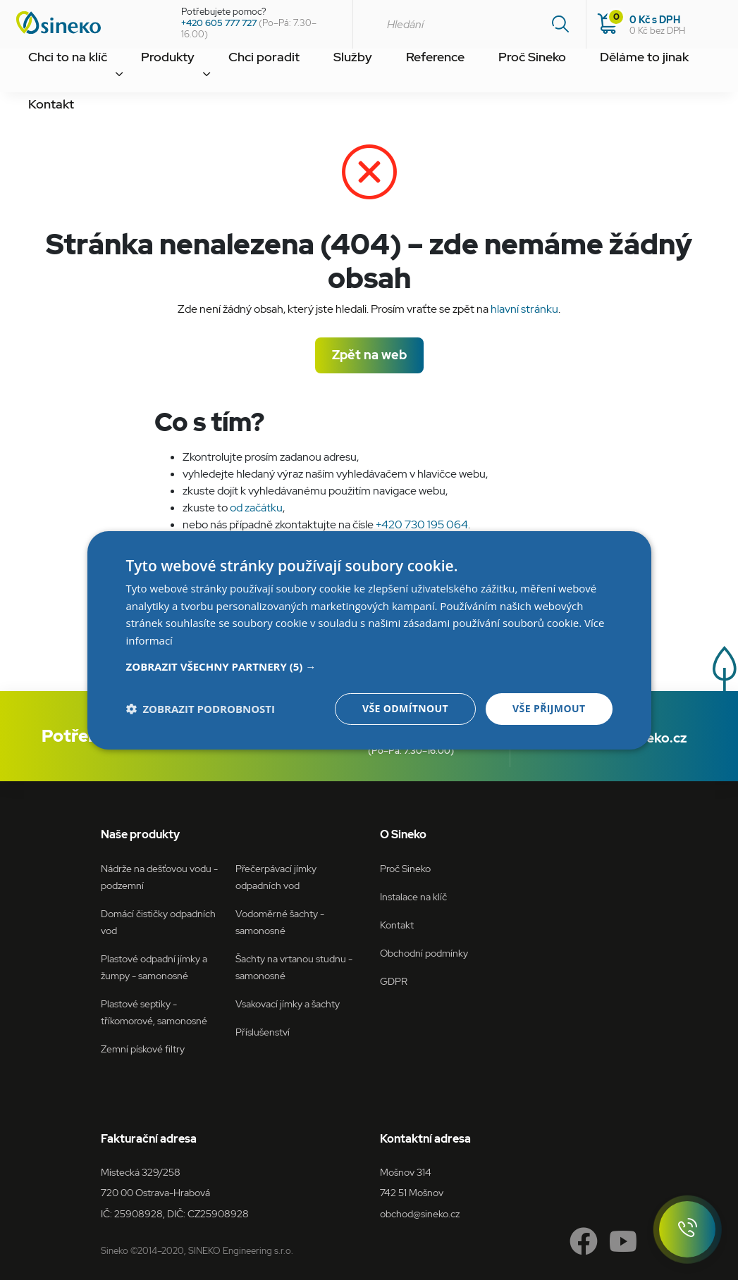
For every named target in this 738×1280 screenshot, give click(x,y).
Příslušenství (262, 1031)
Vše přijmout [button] (548, 708)
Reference (354, 73)
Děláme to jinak (525, 73)
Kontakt (606, 73)
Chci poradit (216, 73)
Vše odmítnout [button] (405, 708)
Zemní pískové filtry (143, 1048)
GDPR (393, 981)
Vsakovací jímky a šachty (287, 1003)
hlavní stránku (524, 309)
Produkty (137, 73)
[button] (369, 666)
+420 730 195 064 (422, 524)
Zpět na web (369, 355)
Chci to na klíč (57, 73)
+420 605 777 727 (219, 23)
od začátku (256, 507)
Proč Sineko (433, 73)
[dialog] (369, 639)
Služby (287, 73)
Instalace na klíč (413, 896)
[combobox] (469, 24)
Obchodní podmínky (424, 952)
